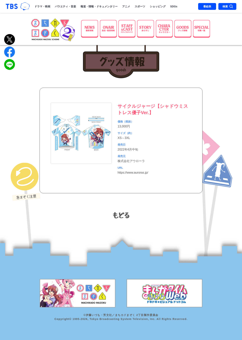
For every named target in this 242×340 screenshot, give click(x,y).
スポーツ (140, 6)
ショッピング (158, 6)
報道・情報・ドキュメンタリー (99, 6)
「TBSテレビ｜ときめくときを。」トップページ (12, 6)
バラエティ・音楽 (65, 6)
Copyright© (62, 319)
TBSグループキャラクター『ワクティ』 (25, 6)
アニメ (126, 6)
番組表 (207, 6)
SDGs (173, 6)
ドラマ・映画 (42, 6)
